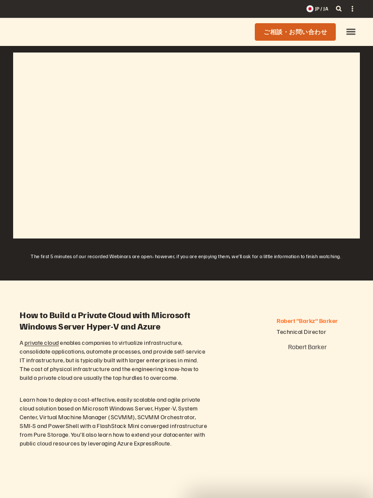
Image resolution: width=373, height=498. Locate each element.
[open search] (338, 8)
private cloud (42, 342)
